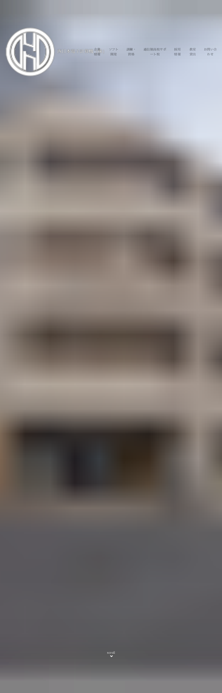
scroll (111, 655)
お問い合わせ (210, 51)
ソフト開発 (114, 51)
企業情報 (97, 51)
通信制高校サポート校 (154, 51)
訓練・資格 (131, 51)
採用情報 (177, 51)
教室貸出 (193, 51)
